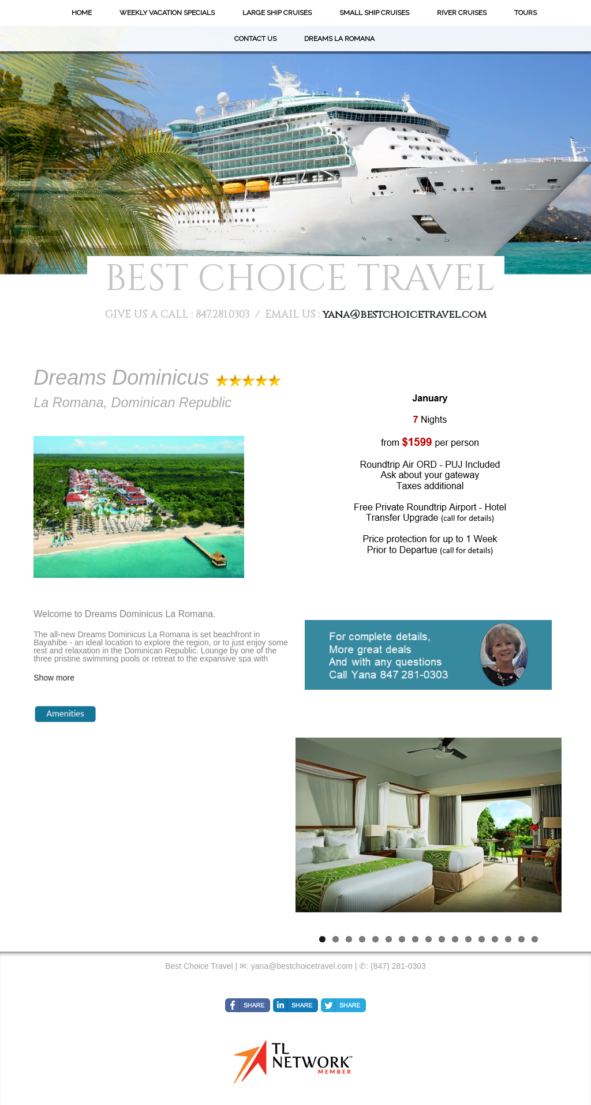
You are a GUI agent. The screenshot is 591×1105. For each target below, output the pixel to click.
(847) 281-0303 (398, 966)
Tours (525, 13)
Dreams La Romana (339, 39)
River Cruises (462, 13)
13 (481, 939)
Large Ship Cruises (277, 13)
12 (468, 939)
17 (535, 939)
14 (495, 939)
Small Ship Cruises (374, 13)
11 (455, 939)
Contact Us (255, 39)
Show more (53, 677)
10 (442, 939)
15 (508, 939)
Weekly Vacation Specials (167, 13)
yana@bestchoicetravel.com (405, 314)
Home (82, 13)
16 (521, 939)
